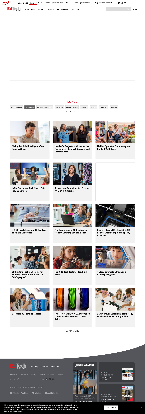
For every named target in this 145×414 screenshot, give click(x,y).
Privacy (33, 375)
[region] (72, 408)
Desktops (59, 107)
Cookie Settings (111, 408)
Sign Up (119, 2)
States (33, 9)
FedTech (25, 394)
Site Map (60, 375)
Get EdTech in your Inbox (106, 374)
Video (57, 9)
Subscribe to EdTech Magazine (108, 396)
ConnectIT (64, 9)
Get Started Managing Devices (22, 57)
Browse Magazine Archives (107, 401)
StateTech (37, 394)
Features (40, 9)
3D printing (29, 107)
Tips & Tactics (49, 9)
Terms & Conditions (46, 375)
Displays (84, 107)
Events (72, 9)
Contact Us (24, 375)
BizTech (14, 394)
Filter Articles (72, 102)
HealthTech (51, 394)
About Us (13, 375)
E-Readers (103, 107)
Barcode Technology (44, 107)
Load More (72, 334)
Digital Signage (72, 107)
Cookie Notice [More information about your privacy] (18, 412)
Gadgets (114, 107)
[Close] (141, 407)
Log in (135, 9)
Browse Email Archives (105, 379)
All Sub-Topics (16, 107)
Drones (93, 107)
